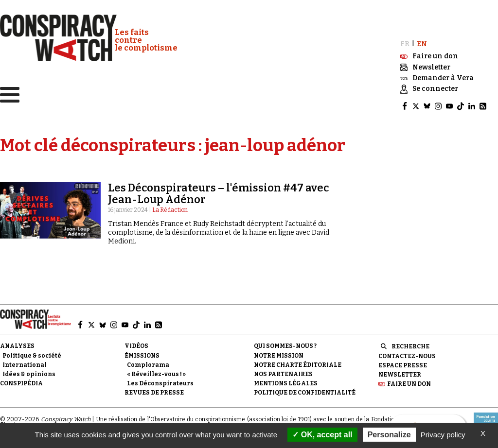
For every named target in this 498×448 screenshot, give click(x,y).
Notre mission (278, 354)
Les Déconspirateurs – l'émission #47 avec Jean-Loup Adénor (218, 192)
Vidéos (136, 345)
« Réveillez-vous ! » (156, 373)
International (24, 364)
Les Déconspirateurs (160, 382)
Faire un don (409, 382)
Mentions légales (286, 382)
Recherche (410, 345)
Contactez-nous (407, 354)
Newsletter (399, 373)
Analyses (17, 345)
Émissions (142, 354)
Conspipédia (21, 382)
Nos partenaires (283, 373)
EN (422, 43)
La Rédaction (170, 209)
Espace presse (402, 364)
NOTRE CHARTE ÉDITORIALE (297, 364)
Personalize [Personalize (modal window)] (389, 435)
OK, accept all (322, 435)
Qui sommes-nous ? (285, 345)
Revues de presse (154, 391)
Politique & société (31, 354)
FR (404, 43)
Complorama (148, 364)
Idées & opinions (28, 373)
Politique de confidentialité (305, 391)
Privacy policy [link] (443, 435)
